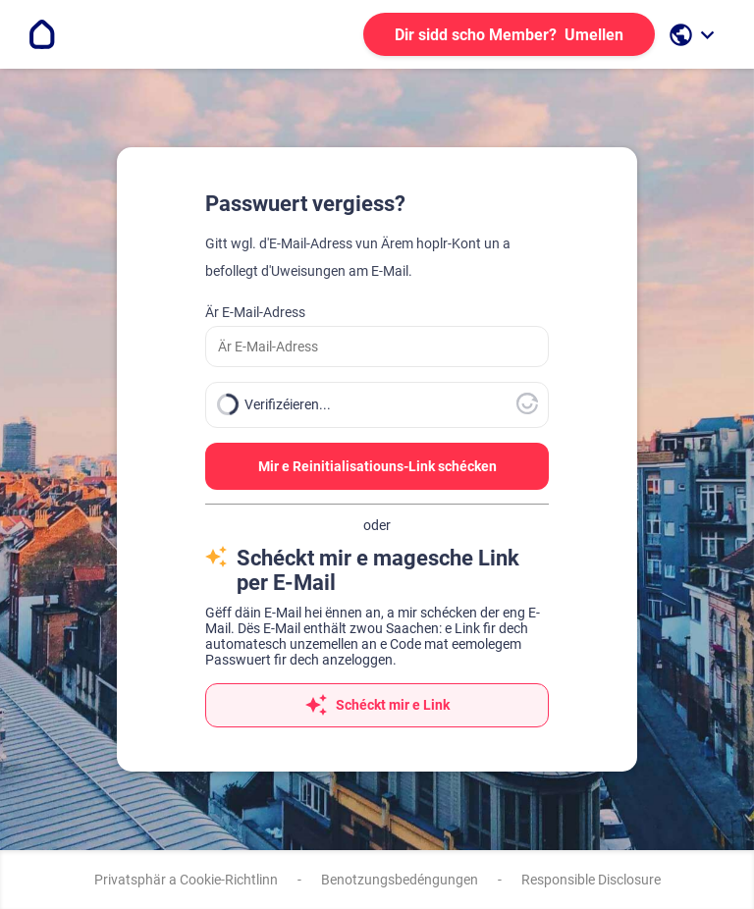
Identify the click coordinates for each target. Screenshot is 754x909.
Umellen (509, 35)
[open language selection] (694, 35)
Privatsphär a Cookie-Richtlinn (186, 879)
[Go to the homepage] (42, 34)
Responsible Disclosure (591, 879)
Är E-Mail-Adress (255, 312)
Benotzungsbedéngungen (399, 879)
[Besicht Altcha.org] (527, 409)
